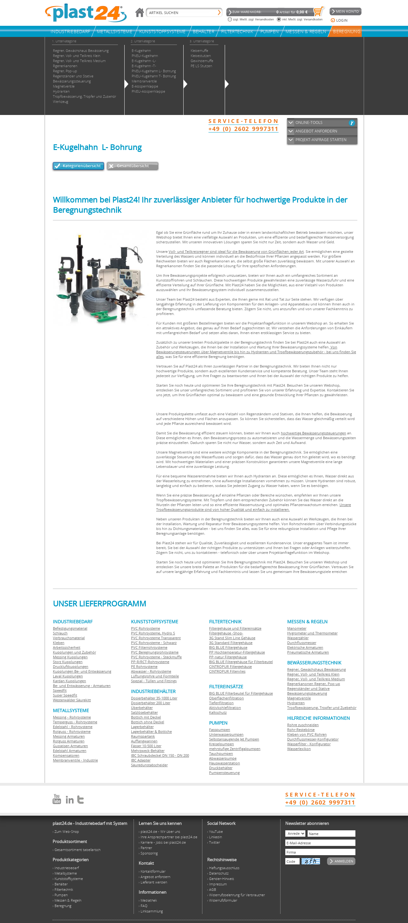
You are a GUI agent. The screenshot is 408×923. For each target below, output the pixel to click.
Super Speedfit (65, 695)
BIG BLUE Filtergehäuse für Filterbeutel (241, 661)
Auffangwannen (144, 741)
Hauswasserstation (224, 763)
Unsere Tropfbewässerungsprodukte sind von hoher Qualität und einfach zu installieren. (253, 507)
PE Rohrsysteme (144, 666)
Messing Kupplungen (70, 657)
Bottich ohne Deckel (147, 721)
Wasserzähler (298, 637)
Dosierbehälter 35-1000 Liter (154, 698)
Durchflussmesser (301, 642)
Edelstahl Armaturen (69, 750)
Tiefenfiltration (221, 702)
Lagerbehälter (142, 726)
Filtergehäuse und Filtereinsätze (235, 628)
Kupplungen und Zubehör (74, 652)
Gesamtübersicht (133, 165)
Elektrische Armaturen (305, 647)
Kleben (58, 642)
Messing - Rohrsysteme (72, 717)
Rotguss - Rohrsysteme (72, 731)
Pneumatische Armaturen (308, 652)
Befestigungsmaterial (70, 628)
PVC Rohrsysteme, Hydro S (153, 633)
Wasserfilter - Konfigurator (309, 743)
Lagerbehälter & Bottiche (151, 731)
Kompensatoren (66, 755)
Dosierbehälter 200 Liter (150, 702)
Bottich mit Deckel (146, 717)
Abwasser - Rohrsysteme (151, 671)
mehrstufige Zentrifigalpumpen (234, 748)
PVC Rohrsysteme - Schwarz (154, 642)
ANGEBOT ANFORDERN (316, 131)
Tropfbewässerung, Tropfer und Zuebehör (321, 707)
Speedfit (60, 690)
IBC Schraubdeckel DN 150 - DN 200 (160, 755)
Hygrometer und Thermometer (312, 633)
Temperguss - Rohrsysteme (75, 721)
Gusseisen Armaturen (70, 745)
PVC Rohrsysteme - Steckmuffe (156, 657)
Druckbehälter (220, 767)
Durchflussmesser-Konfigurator (313, 739)
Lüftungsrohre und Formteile (155, 676)
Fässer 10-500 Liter (146, 745)
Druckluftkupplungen (70, 666)
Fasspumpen (219, 729)
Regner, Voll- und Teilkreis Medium (316, 678)
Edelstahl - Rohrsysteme (72, 726)
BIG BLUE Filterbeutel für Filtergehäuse (241, 693)
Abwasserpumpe (223, 758)
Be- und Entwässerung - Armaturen (82, 685)
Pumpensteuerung (224, 772)
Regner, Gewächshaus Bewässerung (316, 669)
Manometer (296, 628)
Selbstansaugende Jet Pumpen (234, 739)
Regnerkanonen (300, 683)
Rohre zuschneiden (303, 724)
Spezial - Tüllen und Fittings (154, 680)
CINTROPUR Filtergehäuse (230, 666)
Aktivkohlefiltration (225, 707)
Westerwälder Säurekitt (72, 700)
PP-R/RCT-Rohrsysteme (150, 661)
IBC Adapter (140, 760)
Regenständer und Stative (308, 688)
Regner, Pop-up (326, 683)
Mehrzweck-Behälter (147, 750)
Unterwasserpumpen (226, 734)
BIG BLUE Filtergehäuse (228, 647)
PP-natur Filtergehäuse (228, 657)
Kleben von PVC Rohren (307, 734)
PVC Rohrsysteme (145, 628)
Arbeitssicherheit (66, 647)
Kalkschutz (218, 712)
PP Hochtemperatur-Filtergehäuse (237, 652)
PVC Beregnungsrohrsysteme (154, 652)
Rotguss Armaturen (68, 741)
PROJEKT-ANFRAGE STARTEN (320, 139)
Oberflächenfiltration (226, 698)
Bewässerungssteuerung (307, 693)
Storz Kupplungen (68, 661)
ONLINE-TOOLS (309, 122)
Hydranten (296, 702)
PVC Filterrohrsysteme (149, 647)
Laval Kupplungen (68, 676)
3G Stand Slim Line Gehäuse (232, 637)
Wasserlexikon (299, 748)
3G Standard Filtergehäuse (230, 642)
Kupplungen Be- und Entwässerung (82, 671)
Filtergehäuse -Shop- (226, 633)
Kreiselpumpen (221, 743)
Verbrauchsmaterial (69, 637)
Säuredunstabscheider (149, 764)
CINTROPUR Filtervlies (227, 671)
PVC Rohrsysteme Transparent (156, 637)
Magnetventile (299, 698)
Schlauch (60, 633)
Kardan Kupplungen (69, 680)
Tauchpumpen (221, 753)
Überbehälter (142, 707)
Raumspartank (143, 736)
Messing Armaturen (69, 736)
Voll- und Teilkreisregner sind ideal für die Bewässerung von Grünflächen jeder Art (236, 251)
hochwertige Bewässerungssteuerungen (313, 433)
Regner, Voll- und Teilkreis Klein (313, 674)
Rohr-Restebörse (301, 729)
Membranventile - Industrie (75, 760)
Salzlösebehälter (144, 712)
